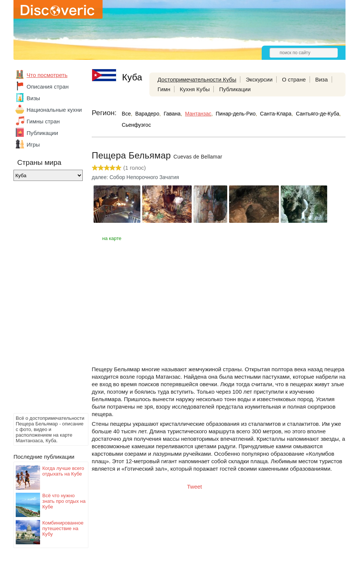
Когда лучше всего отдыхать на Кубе (63, 471)
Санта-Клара (275, 114)
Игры (33, 144)
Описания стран (48, 86)
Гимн (164, 89)
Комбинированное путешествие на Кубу (62, 528)
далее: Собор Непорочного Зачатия (135, 177)
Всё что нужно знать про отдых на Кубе (63, 501)
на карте (111, 238)
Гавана (172, 114)
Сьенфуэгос (136, 125)
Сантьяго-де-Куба (317, 114)
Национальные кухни (54, 110)
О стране (294, 79)
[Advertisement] (43, 299)
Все (126, 114)
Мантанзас (198, 114)
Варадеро (147, 114)
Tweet (194, 486)
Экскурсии (259, 79)
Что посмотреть (47, 75)
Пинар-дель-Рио (235, 114)
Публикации (42, 133)
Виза (321, 79)
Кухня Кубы (195, 89)
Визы (33, 98)
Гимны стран (43, 121)
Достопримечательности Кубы (197, 79)
